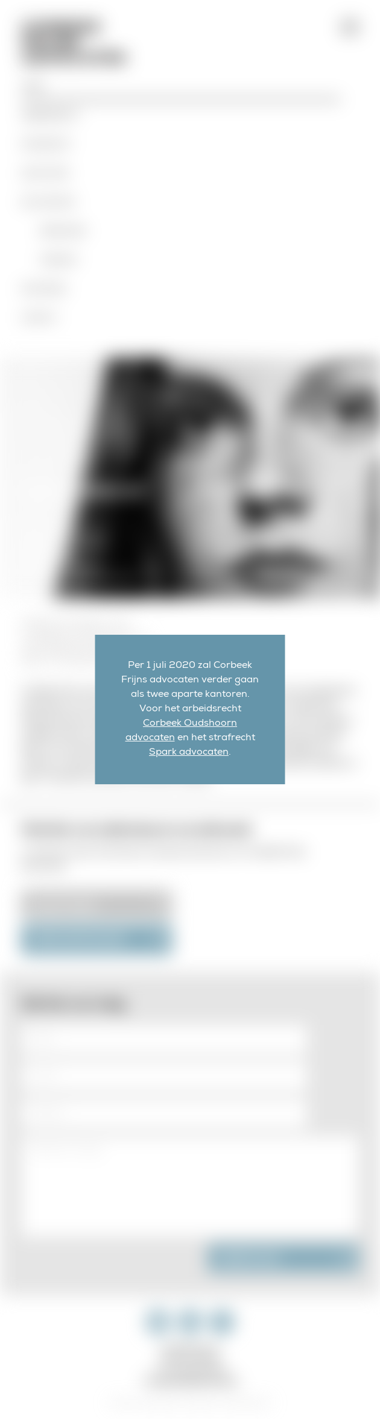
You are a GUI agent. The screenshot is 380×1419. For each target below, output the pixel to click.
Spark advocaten (189, 753)
